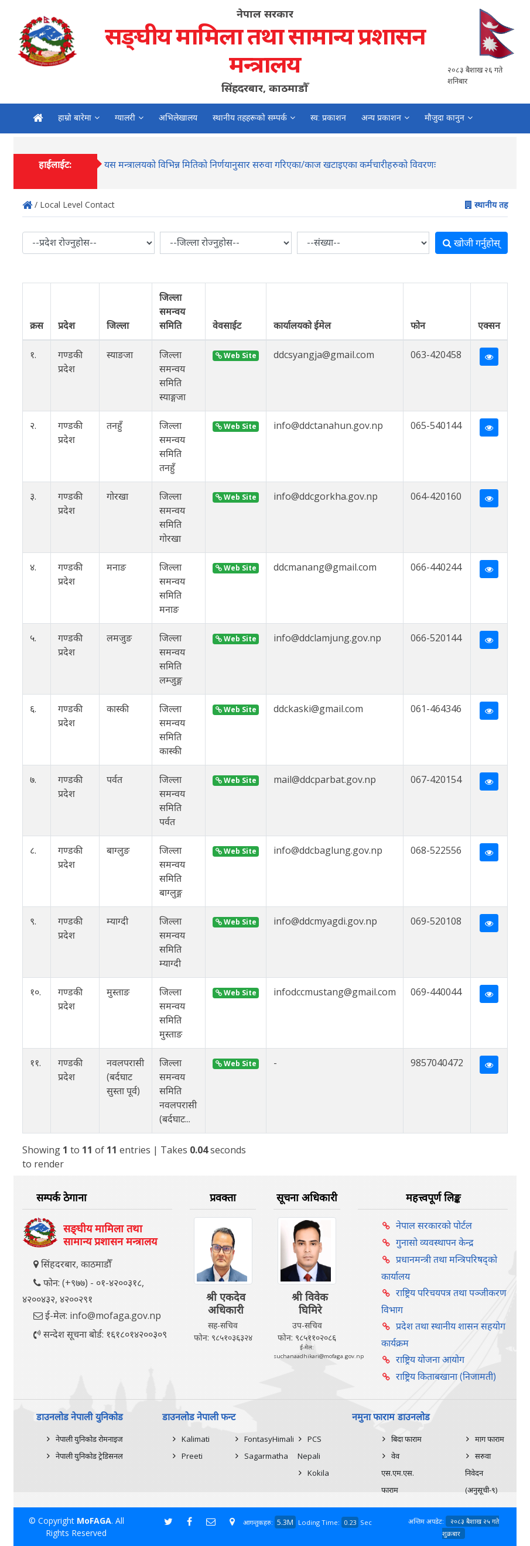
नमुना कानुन (51, 141)
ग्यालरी (125, 117)
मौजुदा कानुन (444, 117)
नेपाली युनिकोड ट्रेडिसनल (89, 1456)
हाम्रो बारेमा (74, 117)
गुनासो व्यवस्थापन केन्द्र (435, 1242)
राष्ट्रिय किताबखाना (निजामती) (446, 1376)
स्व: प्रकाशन (328, 117)
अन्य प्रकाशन (381, 117)
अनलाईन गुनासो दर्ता (150, 141)
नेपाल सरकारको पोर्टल (434, 1225)
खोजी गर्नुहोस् (471, 242)
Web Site (236, 355)
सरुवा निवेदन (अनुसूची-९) (481, 1473)
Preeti (192, 1456)
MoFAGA (94, 1520)
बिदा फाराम (406, 1439)
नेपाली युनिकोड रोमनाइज (89, 1439)
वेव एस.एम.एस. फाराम (397, 1473)
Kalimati (196, 1439)
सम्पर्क (94, 141)
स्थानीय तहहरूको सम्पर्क (250, 117)
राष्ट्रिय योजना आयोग (430, 1359)
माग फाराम (489, 1439)
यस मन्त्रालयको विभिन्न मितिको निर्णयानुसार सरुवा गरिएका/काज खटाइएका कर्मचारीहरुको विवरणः (270, 170)
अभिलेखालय (178, 117)
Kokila (318, 1473)
